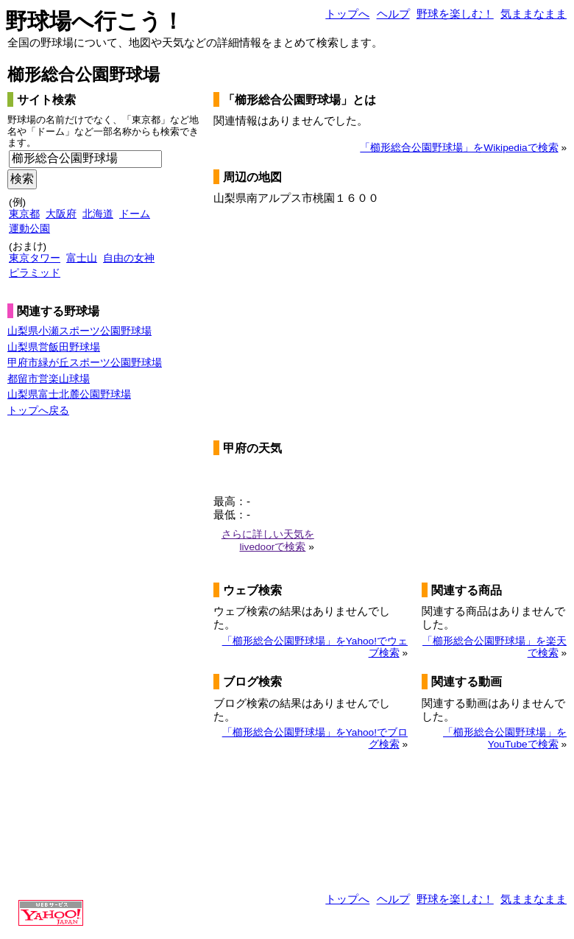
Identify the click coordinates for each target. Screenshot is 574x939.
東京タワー (34, 258)
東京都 (24, 213)
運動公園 (29, 228)
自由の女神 (129, 258)
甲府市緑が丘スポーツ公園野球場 (84, 362)
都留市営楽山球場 (48, 378)
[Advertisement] (66, 661)
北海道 (97, 213)
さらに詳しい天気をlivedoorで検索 (268, 540)
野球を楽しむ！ (455, 13)
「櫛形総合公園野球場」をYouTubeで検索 (505, 738)
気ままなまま (533, 13)
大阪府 (61, 213)
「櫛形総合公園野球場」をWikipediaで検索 (459, 147)
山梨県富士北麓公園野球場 (69, 394)
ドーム (134, 213)
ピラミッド (34, 272)
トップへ (347, 13)
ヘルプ (393, 13)
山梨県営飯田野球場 (53, 347)
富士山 (81, 258)
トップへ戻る (38, 410)
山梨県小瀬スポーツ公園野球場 (79, 331)
